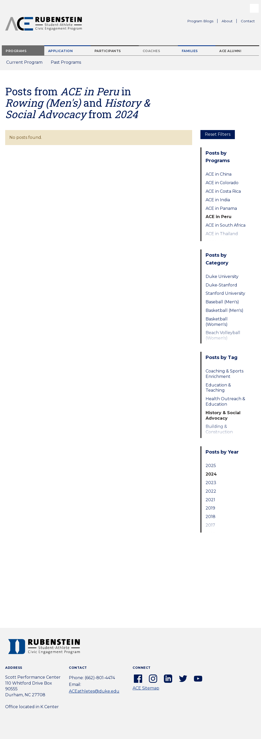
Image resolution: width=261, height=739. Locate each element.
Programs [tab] (16, 51)
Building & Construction (219, 429)
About (229, 21)
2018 (210, 516)
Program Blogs (200, 21)
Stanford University (225, 293)
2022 (211, 491)
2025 (211, 465)
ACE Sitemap (146, 688)
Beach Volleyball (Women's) (223, 335)
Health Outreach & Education (225, 401)
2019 (210, 508)
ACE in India (218, 199)
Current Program (24, 62)
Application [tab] (60, 51)
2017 (210, 525)
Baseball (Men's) (222, 301)
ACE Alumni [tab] (230, 51)
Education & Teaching (218, 388)
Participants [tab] (108, 51)
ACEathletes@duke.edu (94, 691)
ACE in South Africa (225, 225)
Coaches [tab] (151, 51)
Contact (248, 21)
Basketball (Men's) (224, 310)
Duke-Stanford (221, 285)
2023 (211, 482)
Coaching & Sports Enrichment (224, 374)
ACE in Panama (221, 208)
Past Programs (68, 64)
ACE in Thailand (222, 233)
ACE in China (218, 174)
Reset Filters (217, 134)
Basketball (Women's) (217, 322)
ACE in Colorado (222, 182)
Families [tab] (190, 51)
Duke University (222, 276)
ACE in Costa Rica (223, 191)
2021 (210, 499)
